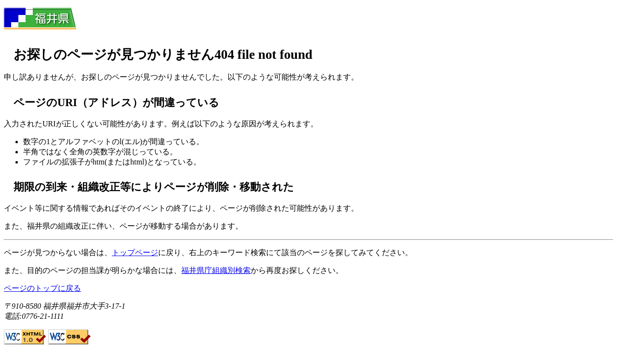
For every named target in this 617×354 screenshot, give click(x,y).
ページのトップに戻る (42, 288)
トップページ (135, 252)
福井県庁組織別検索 (216, 270)
